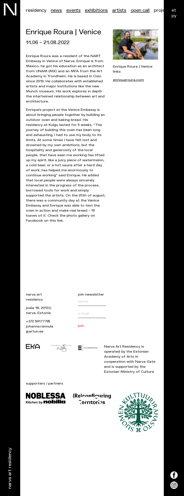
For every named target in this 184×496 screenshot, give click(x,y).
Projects (163, 10)
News (56, 10)
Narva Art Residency (9, 468)
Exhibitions (96, 10)
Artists (119, 10)
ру (174, 15)
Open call (140, 10)
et (174, 10)
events (73, 10)
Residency (36, 10)
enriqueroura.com (128, 80)
